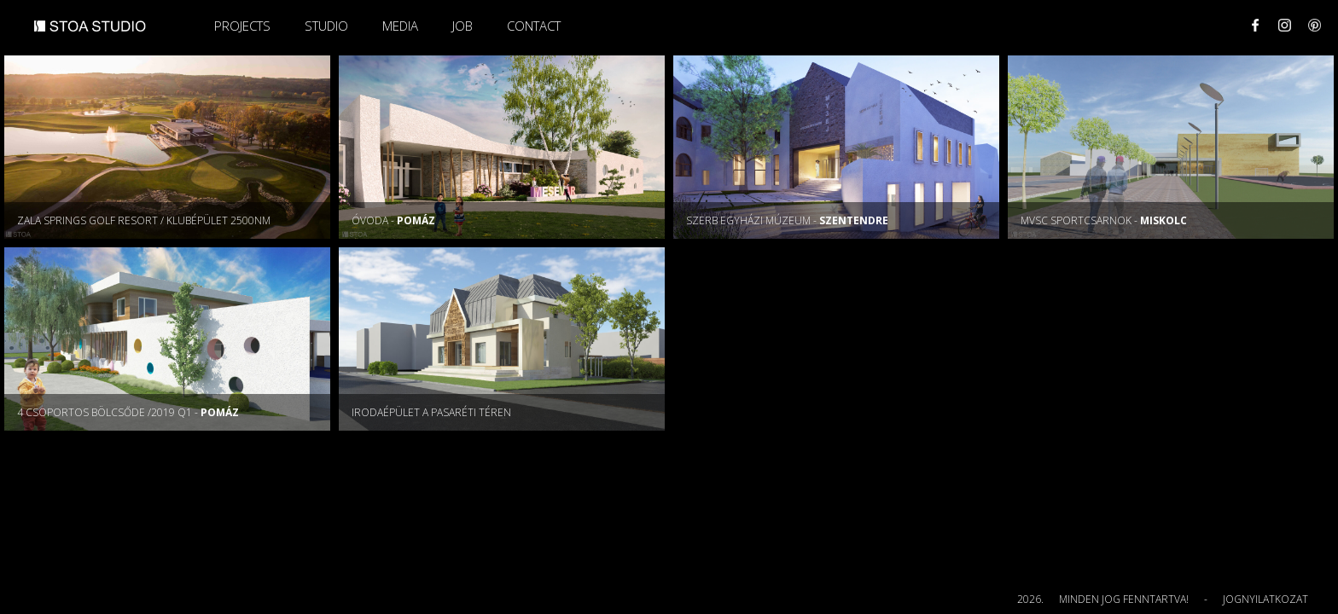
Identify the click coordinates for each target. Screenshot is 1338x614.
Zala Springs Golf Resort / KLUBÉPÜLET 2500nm (144, 220)
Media (400, 25)
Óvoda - (393, 220)
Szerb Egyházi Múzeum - (787, 220)
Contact (534, 25)
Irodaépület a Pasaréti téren (431, 412)
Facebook (1254, 25)
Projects (242, 25)
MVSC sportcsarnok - (1104, 220)
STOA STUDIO (90, 33)
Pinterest (1314, 25)
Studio (326, 25)
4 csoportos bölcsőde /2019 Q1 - (128, 412)
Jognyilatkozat (1265, 599)
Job (462, 25)
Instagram (1284, 25)
